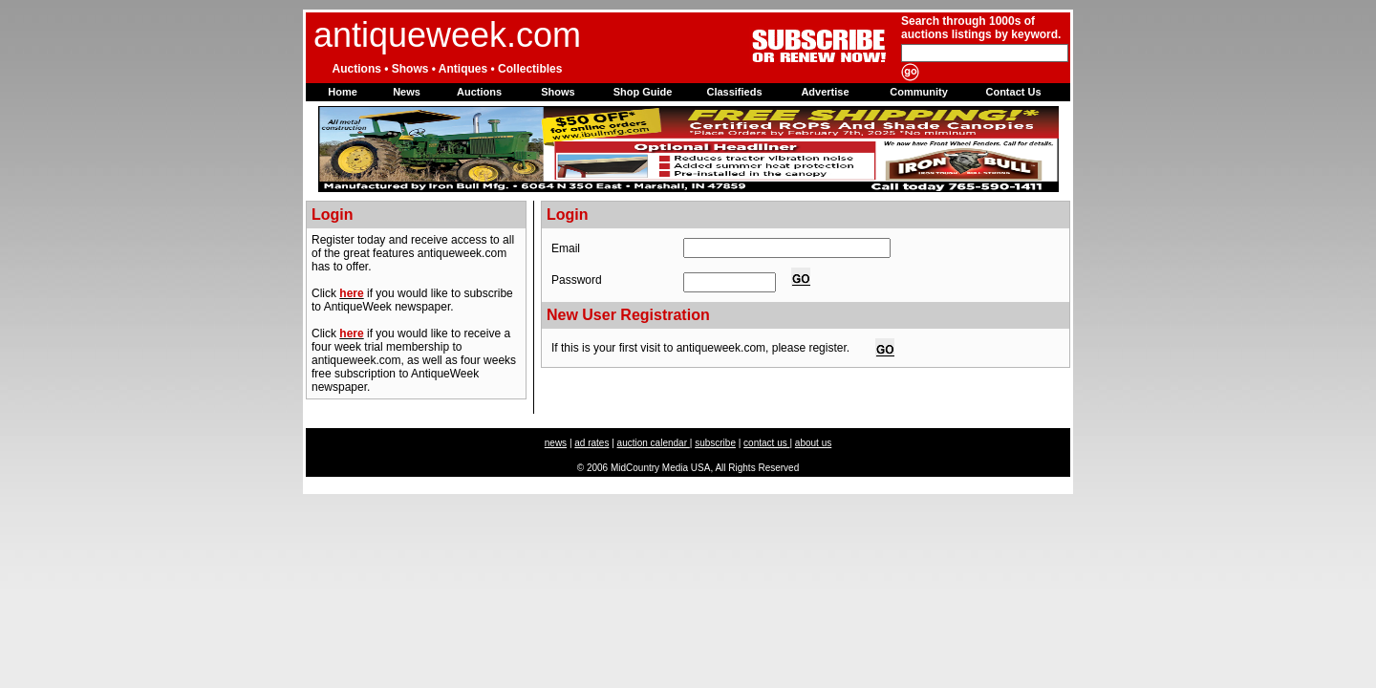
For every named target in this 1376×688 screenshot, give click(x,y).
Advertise (825, 91)
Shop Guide (643, 91)
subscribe (715, 443)
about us (813, 443)
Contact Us (1013, 91)
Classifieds (734, 91)
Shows (557, 91)
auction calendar (653, 443)
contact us (766, 443)
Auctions (479, 91)
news (556, 443)
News (406, 91)
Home (342, 91)
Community (919, 91)
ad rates (591, 443)
